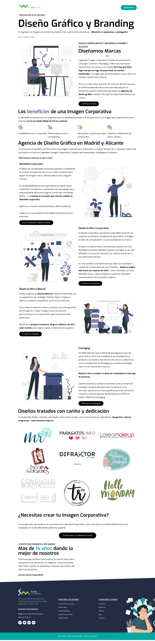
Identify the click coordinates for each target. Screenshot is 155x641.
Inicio (20, 38)
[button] (129, 8)
